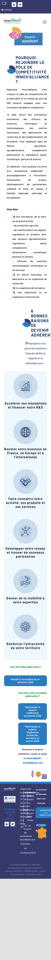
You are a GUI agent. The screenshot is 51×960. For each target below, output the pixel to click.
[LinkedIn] (6, 824)
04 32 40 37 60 (27, 829)
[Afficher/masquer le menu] (45, 22)
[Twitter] (12, 824)
